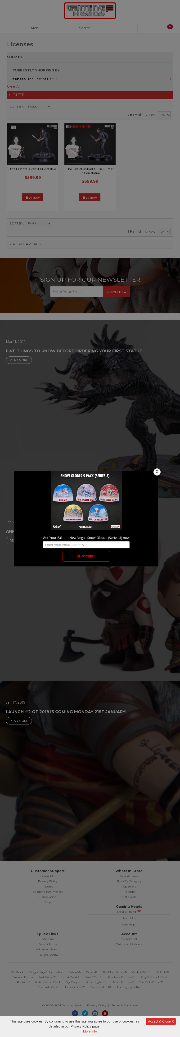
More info (90, 1031)
